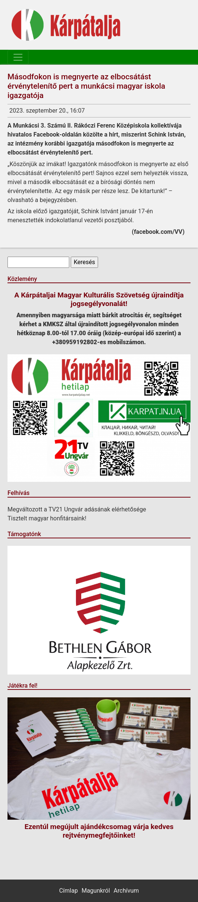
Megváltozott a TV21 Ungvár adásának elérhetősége (76, 509)
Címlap (68, 890)
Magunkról (96, 890)
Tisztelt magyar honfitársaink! (46, 518)
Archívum (126, 890)
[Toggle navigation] (17, 57)
